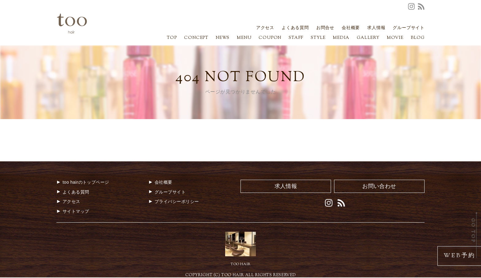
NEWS (222, 38)
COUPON (270, 38)
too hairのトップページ (82, 182)
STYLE (318, 38)
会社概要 (351, 28)
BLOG (418, 38)
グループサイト (409, 28)
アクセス (265, 28)
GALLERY (368, 38)
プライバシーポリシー (173, 201)
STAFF (296, 38)
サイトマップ (72, 211)
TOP (172, 38)
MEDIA (341, 38)
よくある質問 (295, 28)
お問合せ (325, 28)
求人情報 (376, 28)
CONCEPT (196, 38)
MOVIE (395, 38)
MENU (244, 38)
